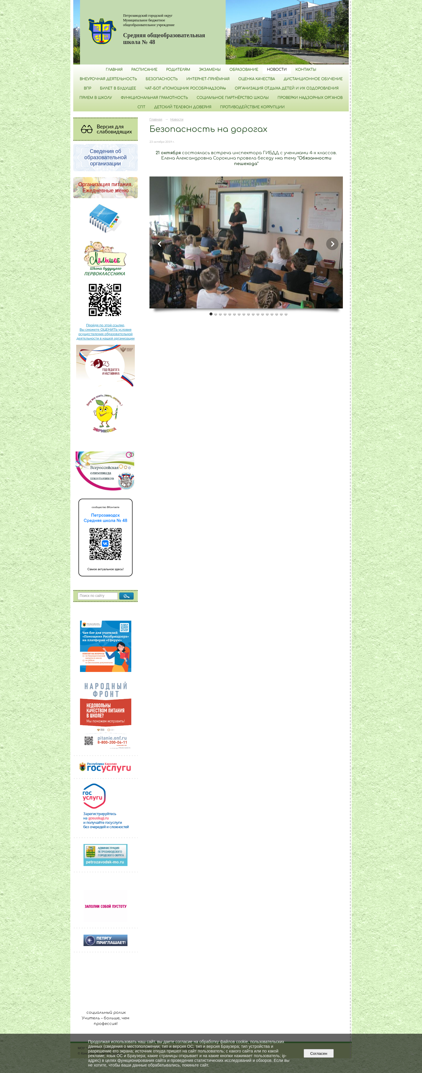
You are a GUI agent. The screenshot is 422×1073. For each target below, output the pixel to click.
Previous (160, 244)
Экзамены (210, 69)
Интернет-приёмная (207, 79)
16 (281, 313)
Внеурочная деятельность (108, 79)
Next (332, 244)
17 (286, 313)
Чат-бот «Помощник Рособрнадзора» (185, 88)
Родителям (178, 69)
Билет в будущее (118, 88)
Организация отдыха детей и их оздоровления (286, 88)
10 (253, 313)
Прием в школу (95, 98)
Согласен (318, 1053)
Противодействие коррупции (252, 107)
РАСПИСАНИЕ (144, 69)
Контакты (305, 69)
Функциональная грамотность (154, 98)
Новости (277, 69)
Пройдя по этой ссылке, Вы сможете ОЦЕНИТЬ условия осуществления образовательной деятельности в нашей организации (105, 331)
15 (276, 313)
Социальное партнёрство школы (233, 98)
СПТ (141, 107)
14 (271, 313)
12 (262, 313)
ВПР (87, 88)
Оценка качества (256, 79)
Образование (243, 69)
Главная (114, 69)
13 (267, 313)
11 (257, 313)
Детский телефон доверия (182, 107)
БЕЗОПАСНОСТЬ (162, 79)
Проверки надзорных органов (310, 98)
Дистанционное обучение (313, 79)
